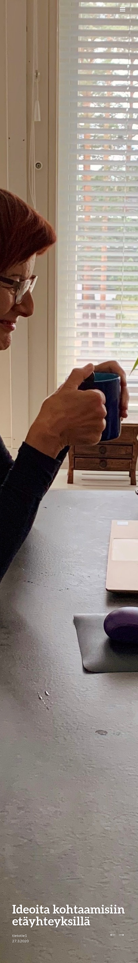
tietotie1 (19, 935)
